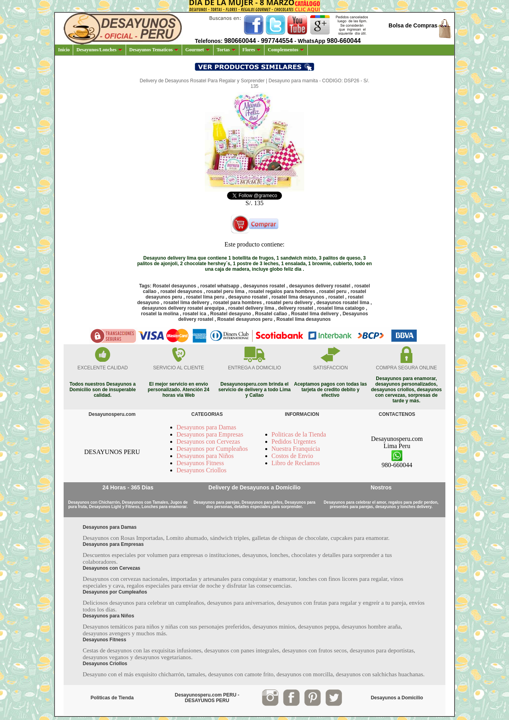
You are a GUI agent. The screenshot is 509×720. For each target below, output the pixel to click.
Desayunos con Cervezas (208, 441)
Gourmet (197, 49)
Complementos (286, 49)
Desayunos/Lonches (99, 49)
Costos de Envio (292, 455)
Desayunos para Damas (206, 427)
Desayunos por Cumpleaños (212, 448)
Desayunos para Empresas (210, 434)
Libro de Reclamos (296, 463)
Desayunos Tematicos (154, 49)
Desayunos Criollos (202, 470)
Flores (252, 49)
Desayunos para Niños (205, 455)
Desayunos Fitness (200, 463)
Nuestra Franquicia (296, 448)
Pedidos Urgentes (294, 441)
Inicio (64, 49)
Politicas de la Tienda (299, 434)
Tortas (226, 49)
